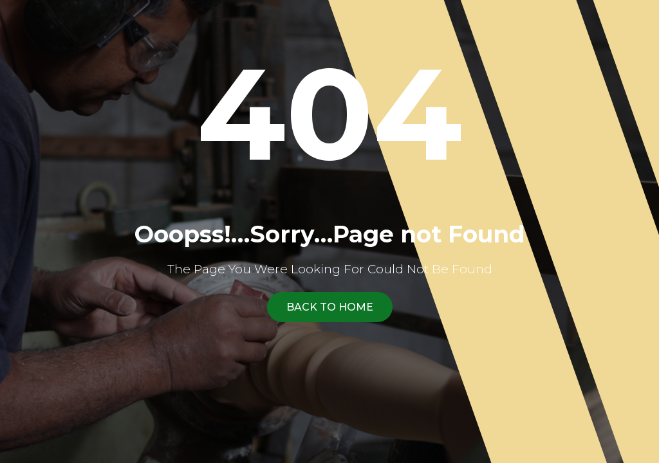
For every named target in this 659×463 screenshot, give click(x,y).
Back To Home (329, 307)
